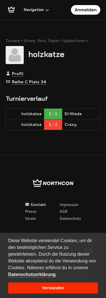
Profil (17, 73)
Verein (30, 218)
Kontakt (35, 204)
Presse (30, 211)
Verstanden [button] (53, 288)
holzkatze (46, 54)
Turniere (13, 40)
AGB (64, 211)
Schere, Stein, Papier (41, 40)
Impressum (69, 204)
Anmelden (86, 10)
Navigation (36, 9)
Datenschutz (70, 218)
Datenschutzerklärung (32, 274)
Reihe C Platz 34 (29, 82)
